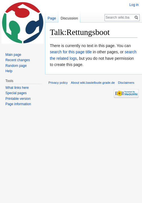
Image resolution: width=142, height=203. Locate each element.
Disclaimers (126, 82)
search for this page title (71, 52)
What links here (17, 88)
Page (52, 18)
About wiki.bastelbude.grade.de (93, 82)
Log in (134, 5)
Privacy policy (58, 82)
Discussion (69, 18)
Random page (15, 66)
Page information (18, 104)
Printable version (17, 99)
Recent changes (17, 60)
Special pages (15, 93)
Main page (13, 55)
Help (8, 71)
